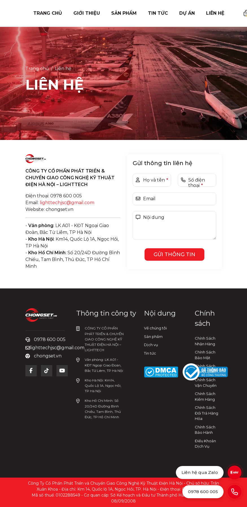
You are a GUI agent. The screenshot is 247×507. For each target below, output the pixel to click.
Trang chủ (37, 68)
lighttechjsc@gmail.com (67, 202)
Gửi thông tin (174, 254)
